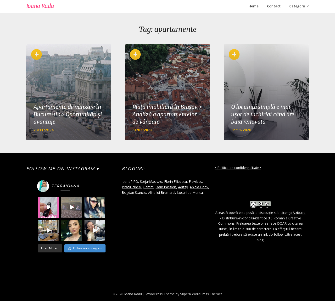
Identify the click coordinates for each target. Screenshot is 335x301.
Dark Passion (166, 187)
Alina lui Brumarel (161, 192)
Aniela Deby (199, 187)
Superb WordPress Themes (201, 294)
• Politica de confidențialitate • (238, 167)
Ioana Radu (40, 6)
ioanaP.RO (130, 181)
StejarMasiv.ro (151, 181)
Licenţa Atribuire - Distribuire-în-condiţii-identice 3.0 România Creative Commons (262, 218)
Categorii (297, 6)
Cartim (148, 187)
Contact (274, 6)
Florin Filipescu (175, 181)
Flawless (195, 181)
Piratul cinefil (131, 187)
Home (253, 6)
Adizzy (183, 187)
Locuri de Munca (190, 192)
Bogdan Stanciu (134, 192)
